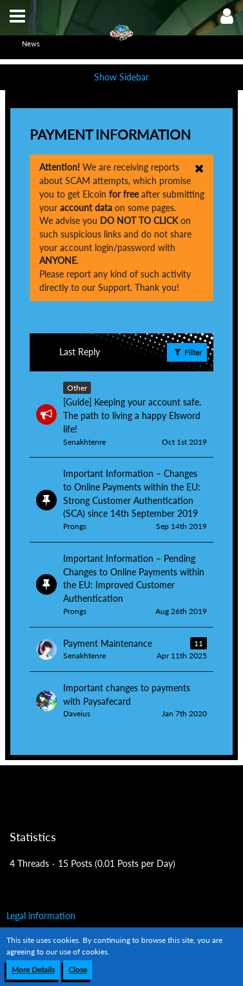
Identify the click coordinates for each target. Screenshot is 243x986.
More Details (33, 969)
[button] (17, 16)
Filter (187, 352)
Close (77, 969)
